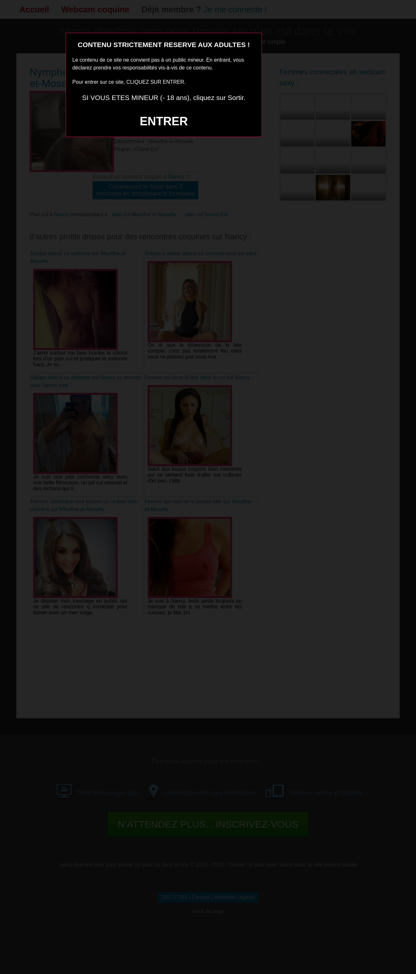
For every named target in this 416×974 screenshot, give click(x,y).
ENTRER (164, 121)
